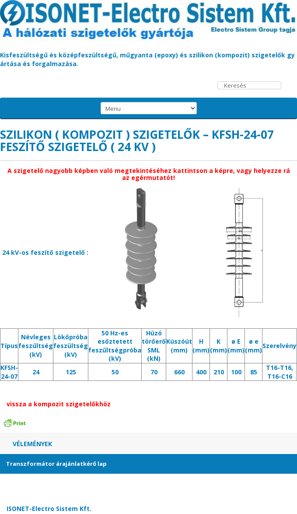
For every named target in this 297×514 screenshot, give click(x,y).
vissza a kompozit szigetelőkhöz (59, 404)
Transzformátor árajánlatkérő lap (56, 464)
